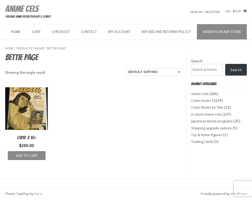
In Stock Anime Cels (206, 114)
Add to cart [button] (26, 155)
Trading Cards (202, 141)
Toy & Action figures (206, 134)
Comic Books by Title (207, 107)
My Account (119, 31)
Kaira (38, 193)
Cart (36, 31)
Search (197, 61)
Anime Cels (21, 9)
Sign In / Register (205, 12)
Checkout (61, 31)
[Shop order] (153, 72)
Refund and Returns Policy (166, 31)
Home (16, 31)
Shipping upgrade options (211, 128)
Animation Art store (222, 31)
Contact (89, 31)
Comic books (201, 100)
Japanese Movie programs (212, 121)
